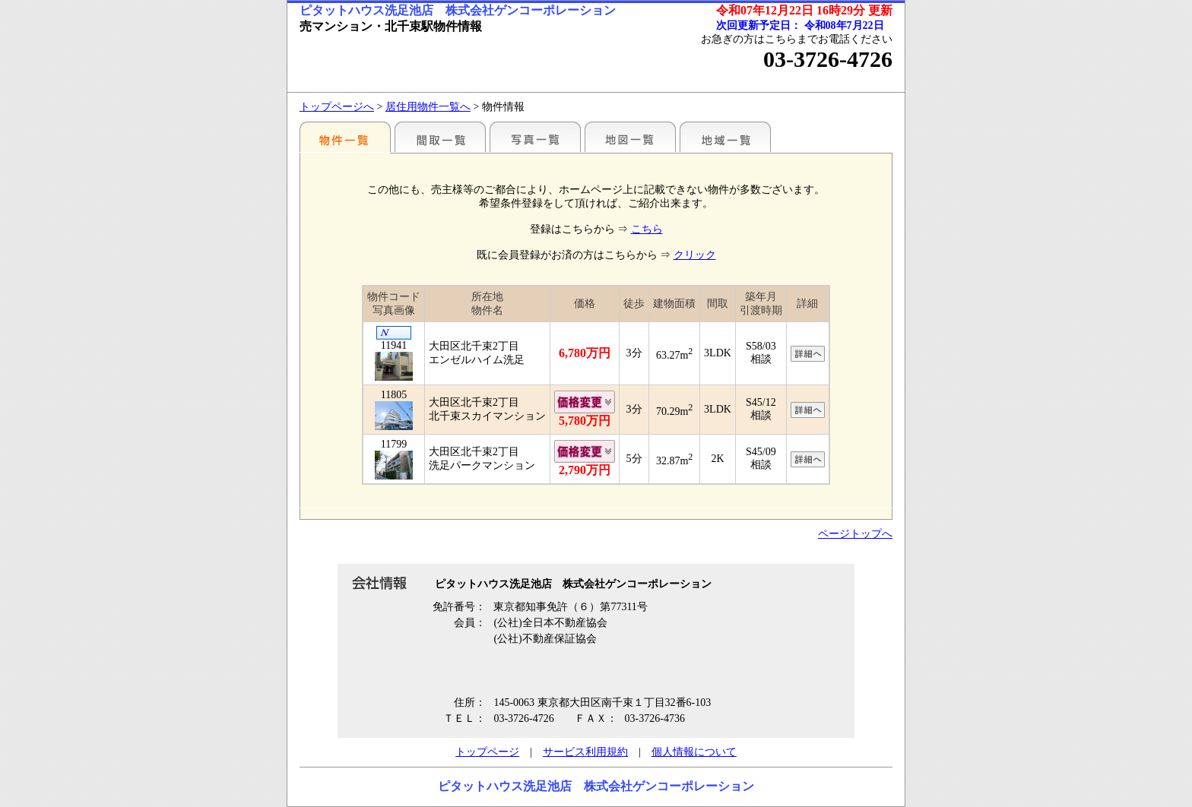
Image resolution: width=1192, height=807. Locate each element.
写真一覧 (535, 137)
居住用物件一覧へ (428, 106)
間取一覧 (440, 137)
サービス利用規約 (585, 752)
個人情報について (694, 752)
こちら (647, 229)
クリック (695, 255)
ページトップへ (855, 534)
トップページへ (337, 106)
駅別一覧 (345, 137)
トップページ (487, 752)
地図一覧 (630, 137)
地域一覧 (725, 137)
